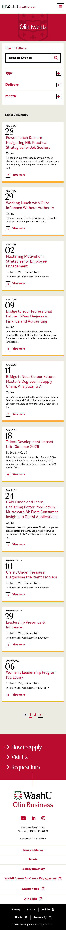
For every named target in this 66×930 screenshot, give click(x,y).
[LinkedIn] (34, 819)
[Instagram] (43, 819)
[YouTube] (23, 819)
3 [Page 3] (35, 715)
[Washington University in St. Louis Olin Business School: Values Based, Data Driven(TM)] (33, 806)
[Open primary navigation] (60, 7)
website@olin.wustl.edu (33, 839)
